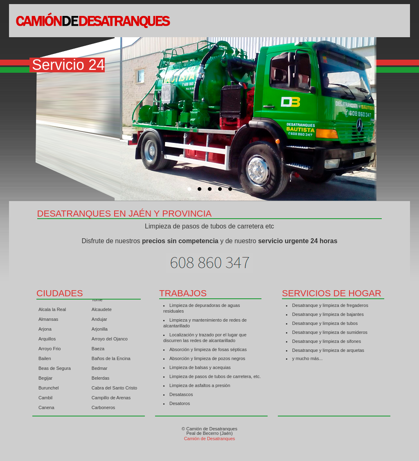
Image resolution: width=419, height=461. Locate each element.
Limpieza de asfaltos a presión (199, 385)
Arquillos (47, 340)
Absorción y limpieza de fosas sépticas (208, 349)
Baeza (98, 349)
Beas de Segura (54, 369)
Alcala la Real (52, 310)
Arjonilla (100, 330)
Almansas (48, 320)
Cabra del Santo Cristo (114, 389)
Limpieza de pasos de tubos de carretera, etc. (215, 376)
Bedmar (100, 369)
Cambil (45, 398)
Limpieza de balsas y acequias (200, 367)
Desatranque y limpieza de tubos (325, 323)
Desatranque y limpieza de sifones (326, 341)
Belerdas (100, 379)
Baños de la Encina (111, 359)
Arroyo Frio (49, 349)
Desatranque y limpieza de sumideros (329, 332)
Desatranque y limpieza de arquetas (328, 350)
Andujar (99, 320)
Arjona (45, 330)
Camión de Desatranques (209, 438)
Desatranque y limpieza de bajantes (328, 314)
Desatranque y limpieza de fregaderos (330, 305)
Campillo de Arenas (111, 398)
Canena (46, 408)
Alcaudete (102, 310)
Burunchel (48, 389)
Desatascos (181, 394)
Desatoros (179, 403)
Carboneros (103, 408)
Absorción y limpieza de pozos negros (207, 358)
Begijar (45, 379)
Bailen (44, 359)
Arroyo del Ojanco (110, 340)
